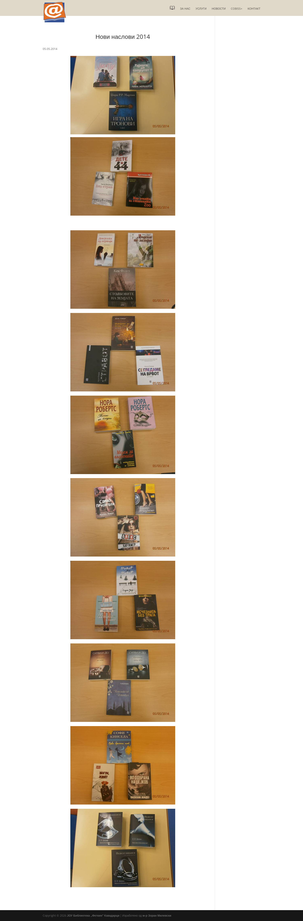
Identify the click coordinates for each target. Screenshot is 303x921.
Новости (219, 8)
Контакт (254, 8)
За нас (185, 8)
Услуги (201, 8)
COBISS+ (236, 8)
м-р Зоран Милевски (157, 915)
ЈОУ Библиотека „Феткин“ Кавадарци (93, 915)
